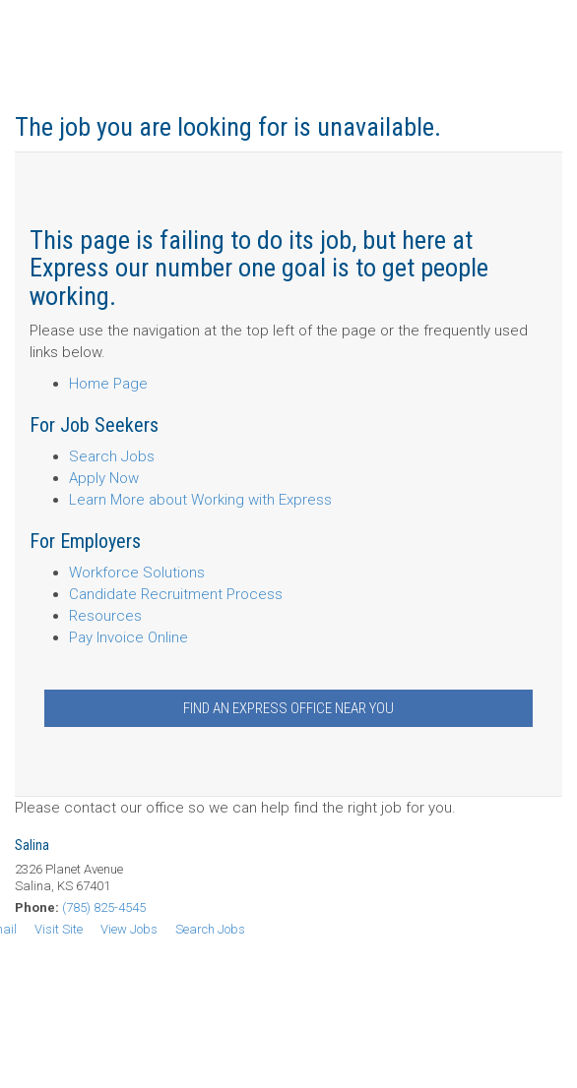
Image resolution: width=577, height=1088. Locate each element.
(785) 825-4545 (104, 907)
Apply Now (104, 478)
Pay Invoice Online (128, 637)
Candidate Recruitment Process (176, 594)
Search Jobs (112, 456)
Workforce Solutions (137, 572)
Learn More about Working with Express (200, 500)
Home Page (108, 384)
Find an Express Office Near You (288, 708)
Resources (105, 616)
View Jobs (129, 929)
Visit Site (58, 929)
